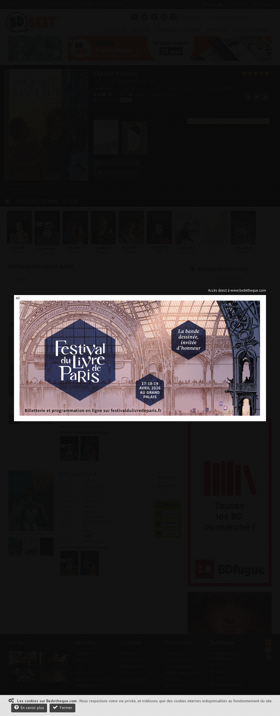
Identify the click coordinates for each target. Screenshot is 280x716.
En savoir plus (29, 707)
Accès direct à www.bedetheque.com (237, 290)
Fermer (62, 707)
